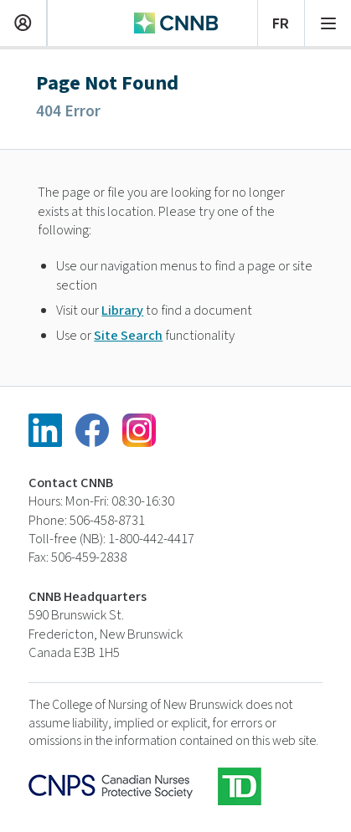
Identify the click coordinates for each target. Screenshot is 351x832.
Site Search (128, 336)
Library (122, 310)
